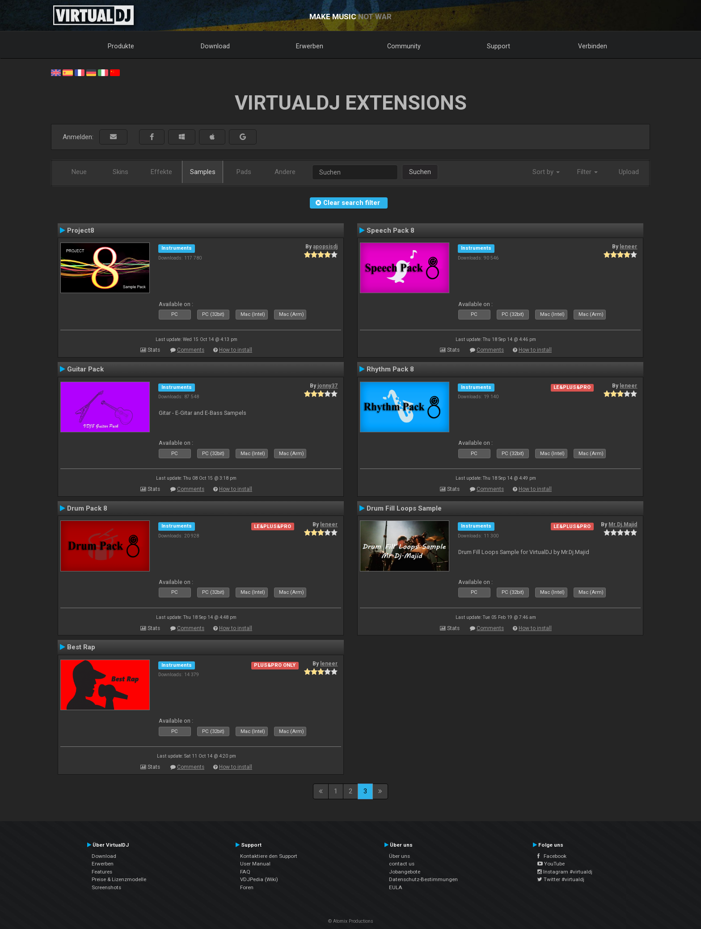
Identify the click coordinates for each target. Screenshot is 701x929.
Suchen (420, 172)
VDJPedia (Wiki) (259, 879)
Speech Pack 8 (390, 230)
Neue (79, 172)
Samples (202, 172)
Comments (190, 350)
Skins (120, 172)
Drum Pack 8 (87, 508)
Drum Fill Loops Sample (404, 508)
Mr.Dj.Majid (622, 524)
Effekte (161, 172)
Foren (246, 887)
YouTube (551, 864)
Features (102, 872)
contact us (401, 864)
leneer (628, 246)
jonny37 (327, 386)
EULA (395, 887)
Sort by (546, 172)
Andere (285, 172)
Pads (243, 172)
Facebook (551, 856)
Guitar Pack (85, 369)
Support (498, 46)
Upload (629, 172)
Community (404, 46)
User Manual (255, 864)
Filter (587, 172)
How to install (235, 350)
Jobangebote (404, 872)
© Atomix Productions (350, 921)
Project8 (80, 230)
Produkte (121, 46)
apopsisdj (325, 246)
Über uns (399, 856)
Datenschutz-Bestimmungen (423, 879)
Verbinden (592, 46)
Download (215, 46)
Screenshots (106, 887)
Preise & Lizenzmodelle (119, 879)
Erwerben (309, 46)
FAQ (245, 872)
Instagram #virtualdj (564, 872)
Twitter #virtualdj (560, 879)
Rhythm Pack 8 (390, 369)
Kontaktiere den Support (268, 856)
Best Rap (81, 647)
